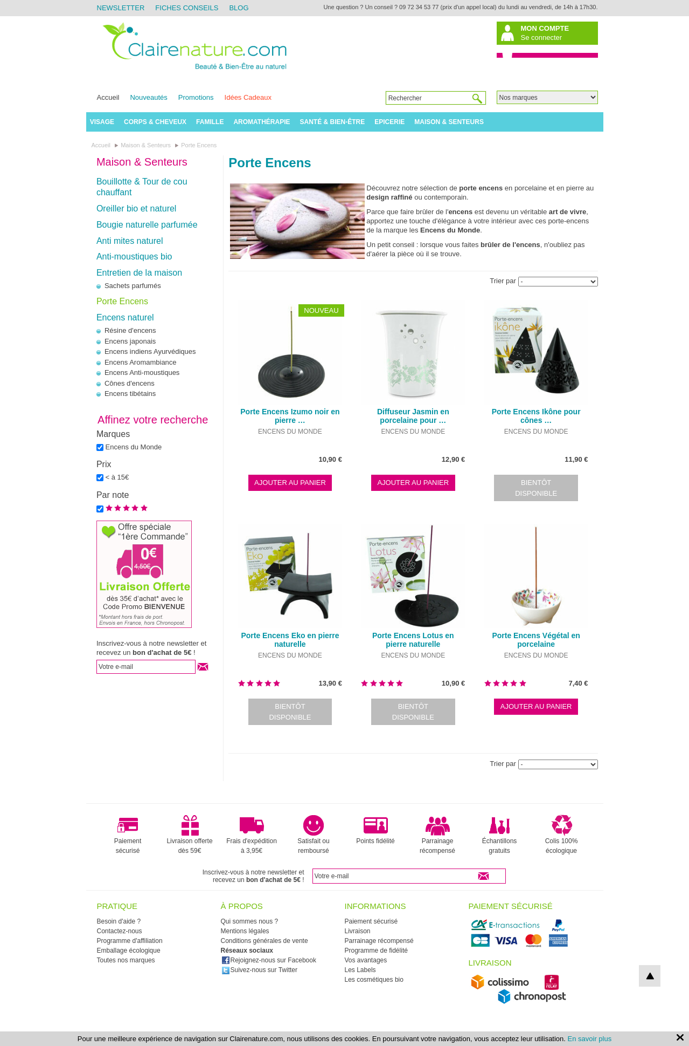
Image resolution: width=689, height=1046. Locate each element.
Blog (238, 8)
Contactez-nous (119, 931)
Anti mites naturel (129, 240)
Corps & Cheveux (155, 122)
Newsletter (121, 8)
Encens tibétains (130, 393)
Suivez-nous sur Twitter (259, 970)
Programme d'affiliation (130, 941)
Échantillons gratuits (499, 834)
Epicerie (389, 122)
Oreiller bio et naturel (136, 208)
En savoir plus (590, 1039)
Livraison (358, 931)
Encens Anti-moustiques (142, 372)
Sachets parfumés (133, 286)
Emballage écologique (129, 950)
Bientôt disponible (536, 487)
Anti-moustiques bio (134, 256)
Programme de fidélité (376, 950)
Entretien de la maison (139, 272)
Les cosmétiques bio (374, 979)
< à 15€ (117, 477)
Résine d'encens (130, 330)
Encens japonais (130, 341)
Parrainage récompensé (437, 834)
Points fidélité (375, 830)
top (649, 976)
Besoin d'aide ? (119, 921)
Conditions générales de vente (264, 941)
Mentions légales (245, 931)
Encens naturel (125, 317)
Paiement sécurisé (128, 834)
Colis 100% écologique (561, 834)
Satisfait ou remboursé (313, 834)
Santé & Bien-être (332, 122)
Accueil (108, 97)
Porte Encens (122, 301)
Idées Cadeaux (248, 97)
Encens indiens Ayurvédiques (150, 351)
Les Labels (360, 970)
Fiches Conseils (186, 8)
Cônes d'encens (130, 383)
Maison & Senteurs (449, 122)
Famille (210, 122)
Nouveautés (148, 97)
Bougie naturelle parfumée (147, 224)
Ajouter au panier (290, 482)
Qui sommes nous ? (250, 921)
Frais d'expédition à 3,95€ (251, 834)
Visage (102, 122)
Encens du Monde (134, 447)
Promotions (196, 97)
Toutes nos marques (126, 960)
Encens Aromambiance (141, 362)
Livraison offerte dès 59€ (189, 834)
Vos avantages (366, 960)
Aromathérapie (261, 122)
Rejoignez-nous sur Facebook (268, 960)
